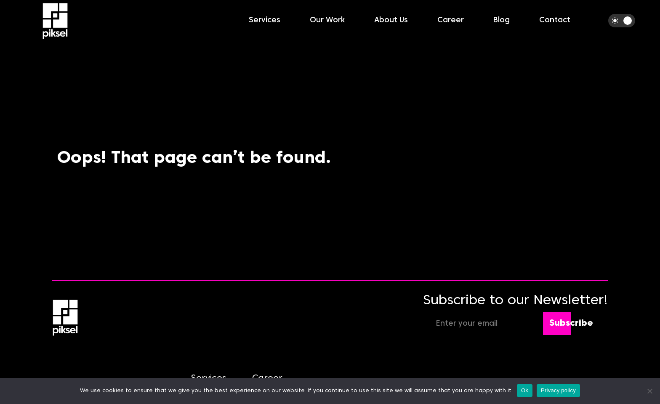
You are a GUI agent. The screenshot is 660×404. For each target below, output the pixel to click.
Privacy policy (558, 390)
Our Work (327, 20)
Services (264, 20)
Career (450, 20)
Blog (501, 20)
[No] (649, 391)
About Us (391, 20)
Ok (524, 390)
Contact (554, 20)
